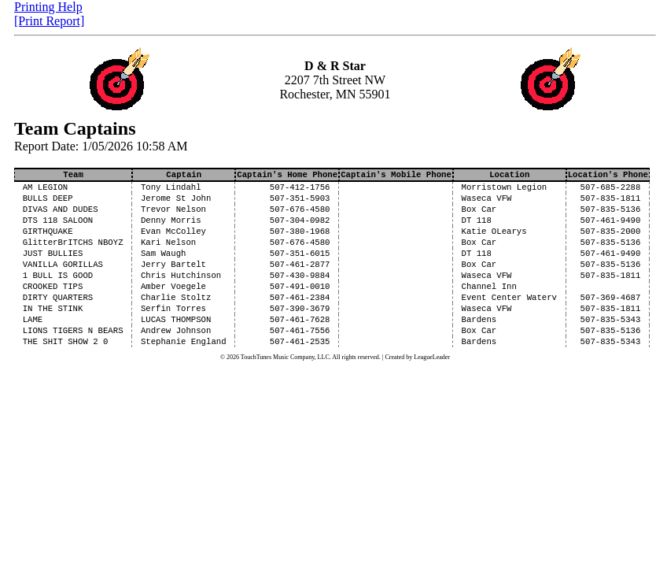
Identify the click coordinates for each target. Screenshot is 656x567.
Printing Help (48, 6)
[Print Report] (49, 21)
